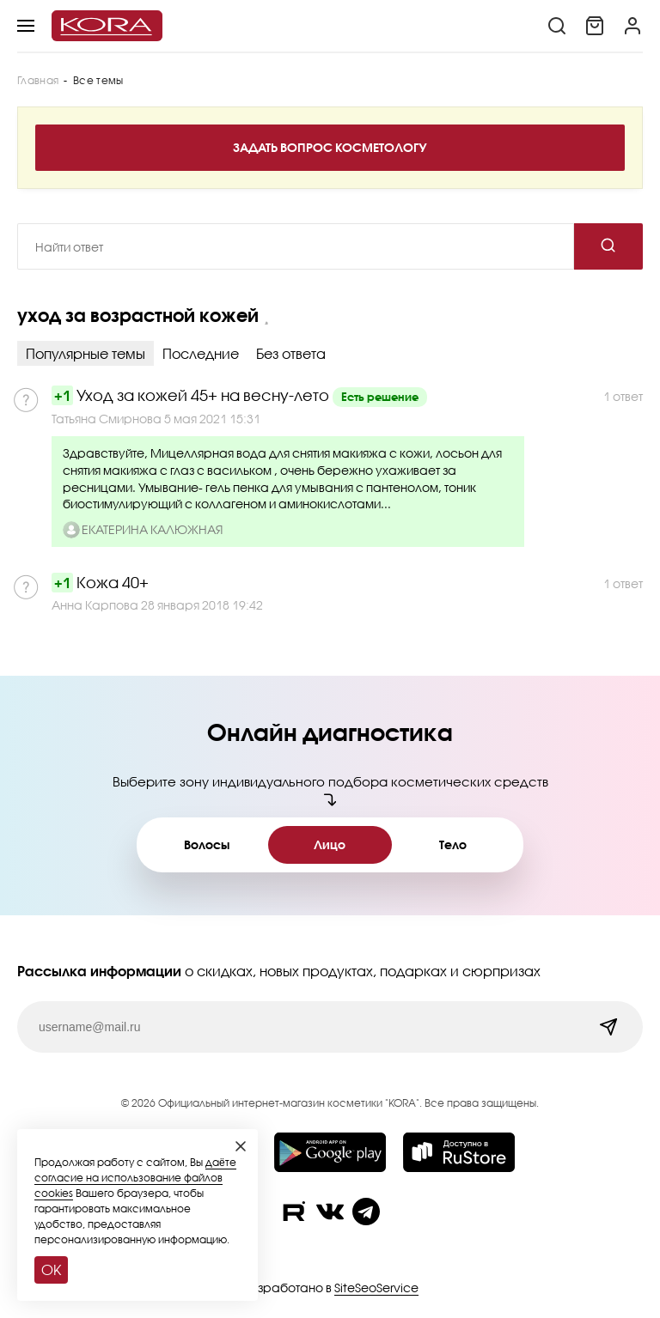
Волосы (206, 844)
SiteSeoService (376, 1287)
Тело (453, 844)
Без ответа (291, 353)
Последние (200, 353)
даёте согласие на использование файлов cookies (135, 1178)
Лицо (329, 844)
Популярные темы (85, 353)
